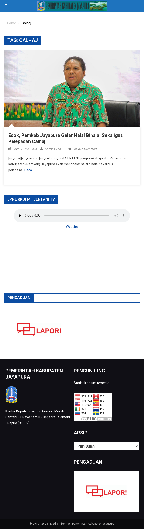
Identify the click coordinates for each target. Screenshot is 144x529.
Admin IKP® (53, 149)
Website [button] (72, 227)
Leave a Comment (85, 149)
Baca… (29, 170)
